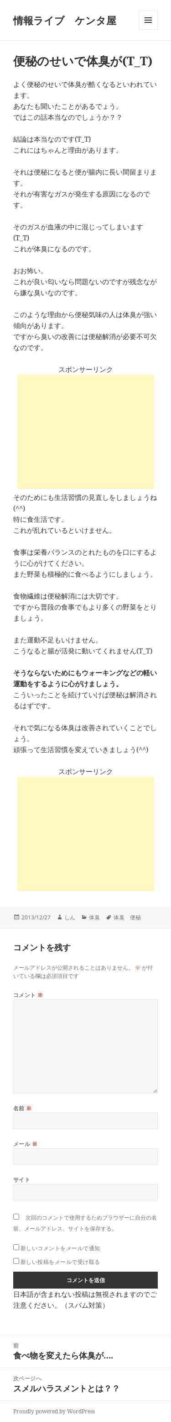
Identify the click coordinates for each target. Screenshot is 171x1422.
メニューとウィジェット (148, 29)
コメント (28, 995)
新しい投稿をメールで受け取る (60, 1262)
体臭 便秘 (127, 917)
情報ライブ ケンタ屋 (64, 20)
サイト (21, 1179)
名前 (22, 1108)
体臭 (94, 917)
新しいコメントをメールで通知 (60, 1248)
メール (25, 1144)
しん (69, 917)
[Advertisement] (85, 432)
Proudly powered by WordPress (54, 1411)
